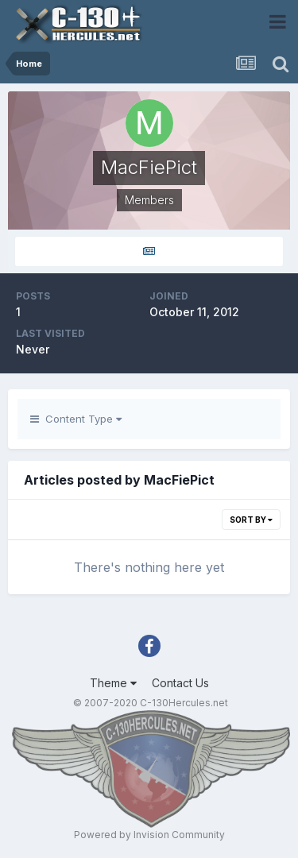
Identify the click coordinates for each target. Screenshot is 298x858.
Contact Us (180, 683)
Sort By (251, 519)
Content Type (76, 418)
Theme (113, 683)
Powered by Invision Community (149, 835)
